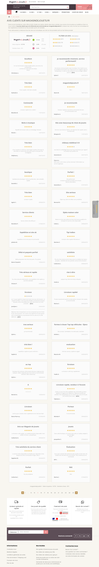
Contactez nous (11, 549)
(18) (58, 42)
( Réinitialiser (74, 36)
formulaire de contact (77, 556)
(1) (74, 46)
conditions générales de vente (16, 555)
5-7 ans (39, 12)
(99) (75, 39)
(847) (58, 39)
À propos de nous (12, 560)
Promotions (66, 12)
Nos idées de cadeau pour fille (45, 552)
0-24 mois (23, 12)
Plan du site (10, 563)
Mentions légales (12, 552)
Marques (55, 12)
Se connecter (32, 1)
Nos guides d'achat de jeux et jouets (47, 549)
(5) (74, 42)
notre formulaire (19, 6)
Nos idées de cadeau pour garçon (46, 555)
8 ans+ (47, 12)
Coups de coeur (77, 12)
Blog (86, 12)
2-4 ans (31, 12)
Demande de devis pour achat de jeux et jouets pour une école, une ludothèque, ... (48, 563)
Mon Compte (41, 1)
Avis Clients (94, 209)
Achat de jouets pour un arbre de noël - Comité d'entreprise (48, 558)
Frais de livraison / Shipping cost (16, 557)
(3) (57, 46)
